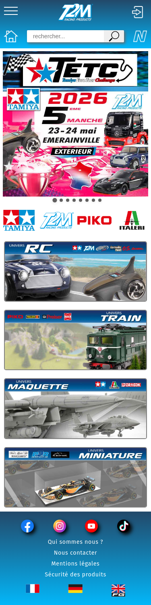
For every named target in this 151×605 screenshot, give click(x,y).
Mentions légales (76, 563)
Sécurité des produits (75, 574)
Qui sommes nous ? (75, 542)
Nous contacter (75, 552)
